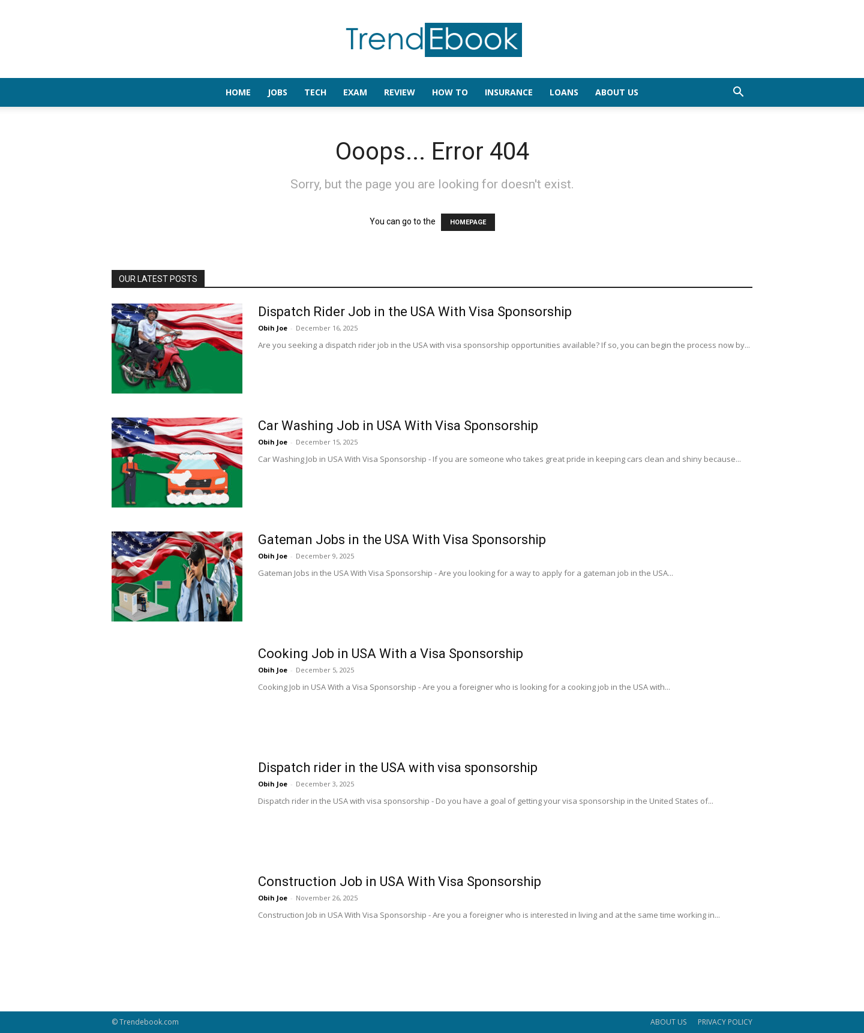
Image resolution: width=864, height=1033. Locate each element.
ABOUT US (668, 1022)
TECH (315, 92)
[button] (738, 93)
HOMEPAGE (468, 222)
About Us (616, 92)
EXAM (355, 92)
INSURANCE (509, 92)
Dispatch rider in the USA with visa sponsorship (398, 767)
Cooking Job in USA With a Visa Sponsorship (390, 653)
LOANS (564, 92)
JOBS (277, 92)
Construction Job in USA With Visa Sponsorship (399, 881)
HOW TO (450, 92)
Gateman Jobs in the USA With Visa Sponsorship (402, 539)
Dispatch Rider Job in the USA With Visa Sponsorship (415, 311)
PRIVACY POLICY (725, 1022)
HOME (238, 92)
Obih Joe (272, 327)
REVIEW (399, 92)
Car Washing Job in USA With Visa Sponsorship (398, 425)
